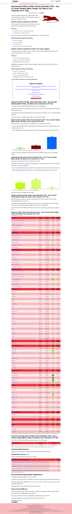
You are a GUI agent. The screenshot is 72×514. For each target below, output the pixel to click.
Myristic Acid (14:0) (15, 239)
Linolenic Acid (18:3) (15, 284)
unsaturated (34, 163)
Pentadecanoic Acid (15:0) (19, 46)
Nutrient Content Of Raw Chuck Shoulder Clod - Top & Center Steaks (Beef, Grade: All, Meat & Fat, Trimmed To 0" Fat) (36, 87)
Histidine (13, 308)
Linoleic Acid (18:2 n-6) (16, 281)
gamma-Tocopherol (17, 59)
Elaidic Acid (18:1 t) (15, 252)
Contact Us (24, 498)
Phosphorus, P (14, 399)
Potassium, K (14, 402)
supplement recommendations (37, 481)
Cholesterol (14, 414)
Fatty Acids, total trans (16, 227)
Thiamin (13, 363)
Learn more (51, 4)
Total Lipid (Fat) (14, 230)
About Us (38, 504)
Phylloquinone (14, 382)
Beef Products (20, 215)
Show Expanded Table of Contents (36, 98)
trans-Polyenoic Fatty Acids (17, 286)
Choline (13, 417)
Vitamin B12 (14, 365)
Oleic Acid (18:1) (15, 259)
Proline (13, 326)
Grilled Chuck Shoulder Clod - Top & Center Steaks (22, 461)
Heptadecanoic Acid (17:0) (16, 237)
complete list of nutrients (46, 207)
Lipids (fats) (14, 161)
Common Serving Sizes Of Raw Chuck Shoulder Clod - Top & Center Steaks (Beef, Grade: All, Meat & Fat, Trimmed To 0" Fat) (36, 90)
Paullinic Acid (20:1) (15, 264)
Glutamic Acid (14, 303)
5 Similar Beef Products (36, 92)
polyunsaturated (22, 165)
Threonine (13, 331)
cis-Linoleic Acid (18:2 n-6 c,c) (17, 274)
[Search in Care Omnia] (53, 1)
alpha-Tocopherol (15, 372)
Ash (12, 426)
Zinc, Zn (13, 409)
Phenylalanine (14, 323)
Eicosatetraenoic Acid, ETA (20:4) (18, 276)
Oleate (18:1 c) (14, 257)
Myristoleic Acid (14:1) (16, 254)
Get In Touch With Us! (36, 96)
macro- (35, 106)
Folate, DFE (14, 348)
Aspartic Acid (14, 296)
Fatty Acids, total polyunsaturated (18, 222)
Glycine (15, 42)
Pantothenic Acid (15, 358)
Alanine (15, 40)
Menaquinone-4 (16, 32)
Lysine (13, 318)
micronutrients (43, 106)
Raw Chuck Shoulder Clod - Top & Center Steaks (21, 468)
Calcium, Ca (14, 387)
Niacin (13, 355)
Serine (13, 328)
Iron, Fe (13, 392)
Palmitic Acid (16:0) (15, 242)
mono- (14, 165)
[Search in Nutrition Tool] (34, 12)
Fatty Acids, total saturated (16, 225)
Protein (13, 343)
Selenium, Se (14, 404)
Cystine (13, 301)
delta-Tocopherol (17, 58)
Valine (14, 44)
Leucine (13, 316)
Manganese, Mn (15, 397)
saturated (27, 163)
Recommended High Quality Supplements (36, 94)
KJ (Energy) (14, 431)
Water (13, 421)
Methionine (14, 321)
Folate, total (16, 75)
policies (45, 505)
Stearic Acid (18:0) (15, 247)
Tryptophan (14, 333)
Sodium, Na (14, 407)
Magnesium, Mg (16, 71)
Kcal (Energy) (14, 429)
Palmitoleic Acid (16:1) (16, 262)
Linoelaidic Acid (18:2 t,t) (18, 31)
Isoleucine (13, 313)
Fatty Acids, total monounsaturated (18, 220)
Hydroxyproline (14, 311)
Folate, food (16, 73)
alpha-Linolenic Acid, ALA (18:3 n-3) (18, 271)
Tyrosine (13, 336)
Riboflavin (13, 360)
